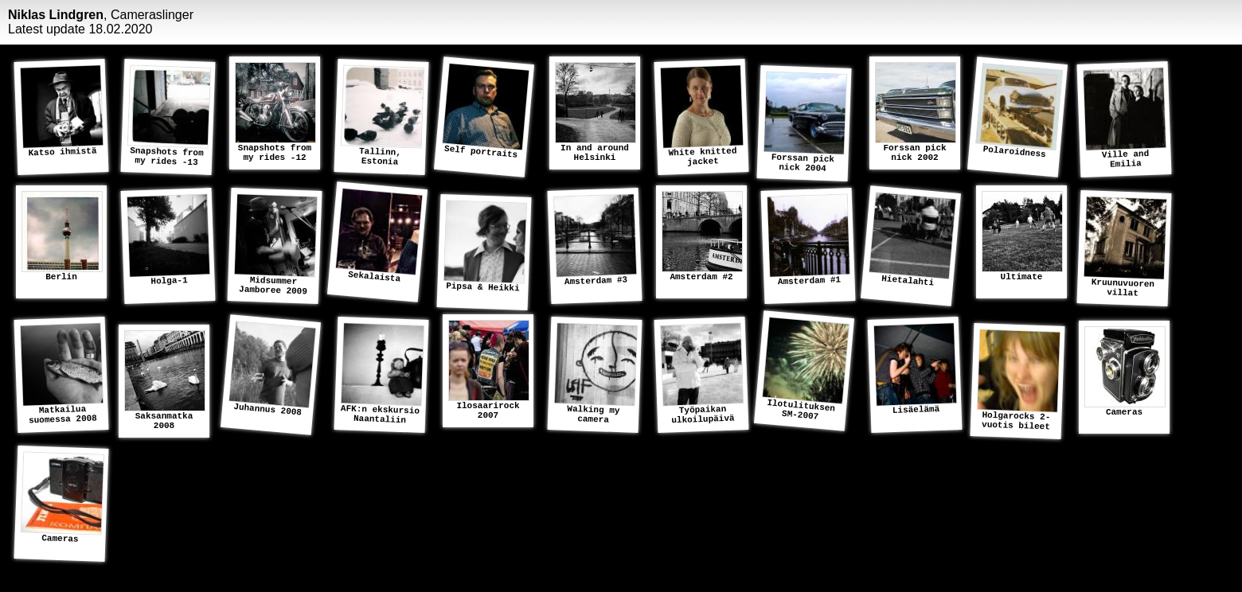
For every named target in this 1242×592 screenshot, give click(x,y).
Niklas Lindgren (56, 14)
